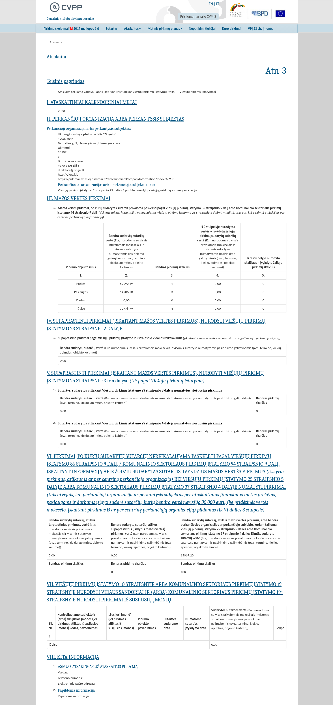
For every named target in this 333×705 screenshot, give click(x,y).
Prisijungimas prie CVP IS (198, 16)
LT (217, 4)
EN (211, 4)
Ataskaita (56, 42)
